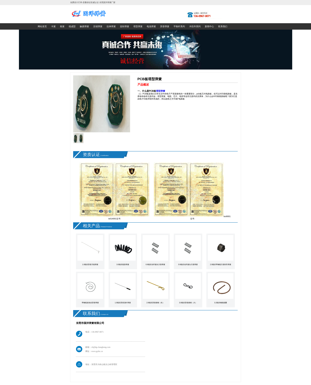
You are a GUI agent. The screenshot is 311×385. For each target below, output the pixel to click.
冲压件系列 (195, 26)
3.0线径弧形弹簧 (122, 264)
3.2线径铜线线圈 (220, 303)
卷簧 (62, 26)
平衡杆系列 (179, 26)
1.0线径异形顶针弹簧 (123, 303)
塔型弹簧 (137, 26)
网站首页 (42, 26)
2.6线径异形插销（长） (155, 303)
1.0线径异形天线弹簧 (90, 264)
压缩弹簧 (97, 26)
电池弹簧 (151, 26)
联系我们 (222, 26)
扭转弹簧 (124, 26)
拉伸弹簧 (111, 26)
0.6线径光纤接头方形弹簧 (155, 264)
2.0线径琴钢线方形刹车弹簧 (220, 264)
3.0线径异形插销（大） (188, 303)
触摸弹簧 (84, 26)
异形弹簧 (164, 26)
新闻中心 (209, 26)
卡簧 (53, 26)
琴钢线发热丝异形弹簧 (90, 303)
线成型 (72, 26)
